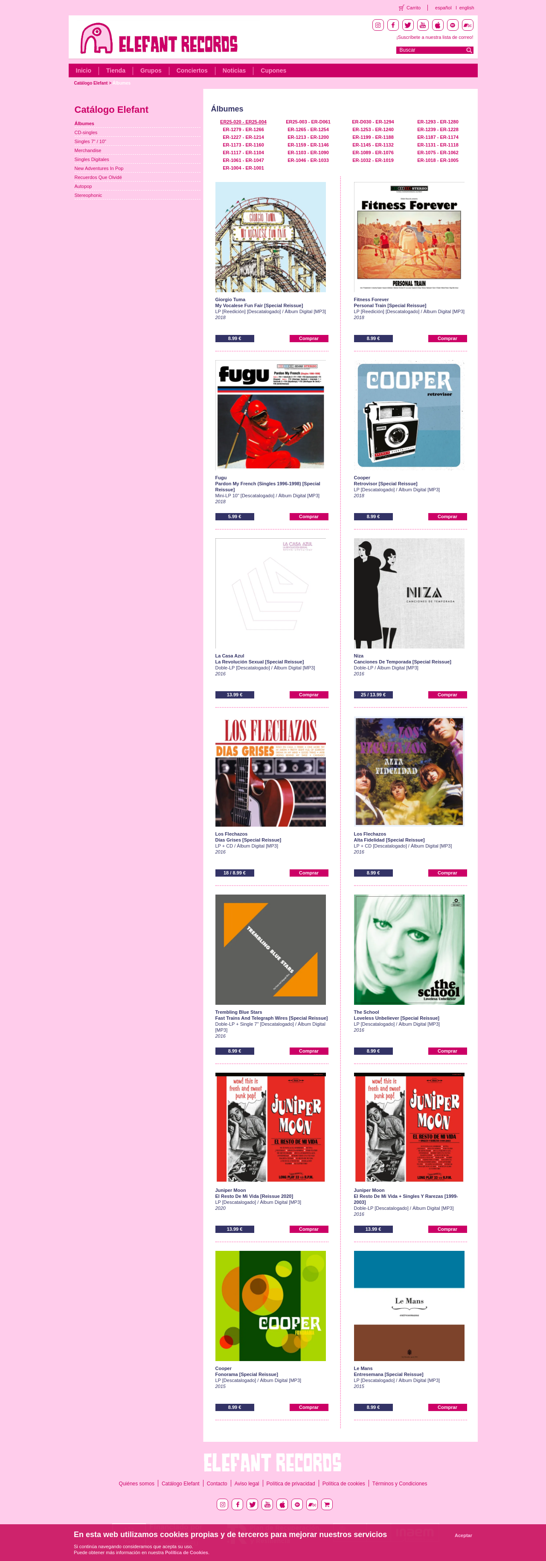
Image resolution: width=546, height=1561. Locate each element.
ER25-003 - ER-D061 (308, 121)
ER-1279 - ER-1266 (243, 129)
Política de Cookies (186, 1552)
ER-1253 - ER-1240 (373, 129)
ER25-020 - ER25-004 (243, 121)
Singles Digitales (92, 159)
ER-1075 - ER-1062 (438, 152)
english (466, 7)
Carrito (414, 7)
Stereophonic (88, 195)
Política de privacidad (291, 1484)
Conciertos (192, 70)
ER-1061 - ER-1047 (243, 160)
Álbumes (122, 83)
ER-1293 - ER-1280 (438, 121)
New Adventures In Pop (99, 168)
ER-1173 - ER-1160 (243, 144)
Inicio (84, 70)
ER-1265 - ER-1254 (308, 129)
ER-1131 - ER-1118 (438, 144)
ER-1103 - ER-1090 (308, 152)
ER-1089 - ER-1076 (373, 152)
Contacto (217, 1484)
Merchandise (88, 150)
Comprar (309, 338)
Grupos (151, 70)
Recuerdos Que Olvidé (98, 177)
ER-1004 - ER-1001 (243, 167)
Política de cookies (343, 1484)
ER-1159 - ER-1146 (308, 144)
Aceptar (463, 1535)
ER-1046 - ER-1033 (308, 160)
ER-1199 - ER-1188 (373, 137)
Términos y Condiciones (399, 1484)
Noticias (234, 70)
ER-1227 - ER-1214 (243, 137)
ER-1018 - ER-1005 (438, 160)
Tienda (115, 70)
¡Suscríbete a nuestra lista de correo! (434, 37)
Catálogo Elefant (91, 83)
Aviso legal (247, 1484)
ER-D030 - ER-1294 (373, 121)
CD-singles (86, 132)
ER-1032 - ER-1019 (373, 160)
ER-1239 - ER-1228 (438, 129)
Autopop (83, 186)
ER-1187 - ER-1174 (438, 137)
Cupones (273, 70)
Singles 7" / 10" (90, 141)
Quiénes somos (136, 1484)
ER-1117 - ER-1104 (243, 152)
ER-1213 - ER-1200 (308, 137)
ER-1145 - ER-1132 (373, 144)
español (443, 7)
